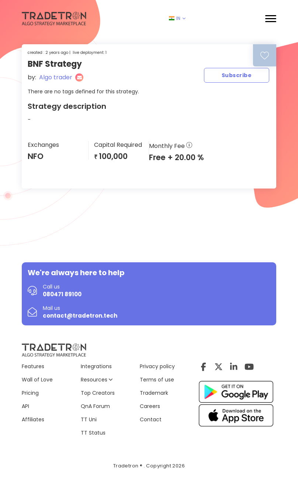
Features (33, 366)
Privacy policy (157, 366)
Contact (151, 419)
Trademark (154, 393)
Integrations (96, 366)
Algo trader (55, 77)
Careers (150, 406)
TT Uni (89, 419)
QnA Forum (95, 406)
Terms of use (157, 379)
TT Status (93, 432)
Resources (96, 379)
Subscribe (237, 75)
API (25, 406)
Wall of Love (37, 379)
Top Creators (98, 393)
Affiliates (33, 419)
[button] (270, 18)
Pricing (30, 393)
